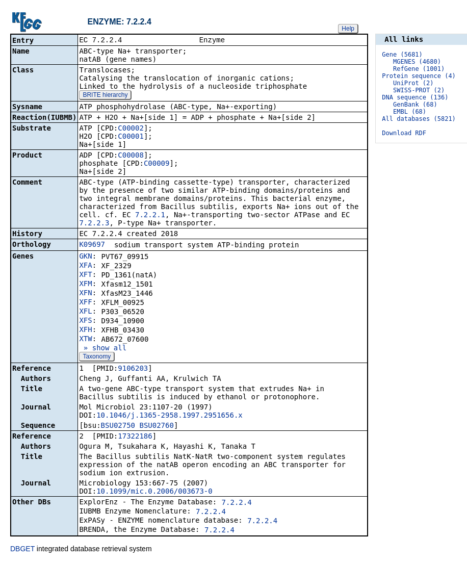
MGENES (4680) (417, 61)
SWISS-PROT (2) (419, 90)
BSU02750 (118, 426)
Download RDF (404, 133)
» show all (102, 349)
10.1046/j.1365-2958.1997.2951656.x (169, 416)
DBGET (22, 550)
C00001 (131, 137)
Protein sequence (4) (419, 76)
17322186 (135, 437)
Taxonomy (97, 357)
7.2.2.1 (150, 216)
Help (348, 28)
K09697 (92, 245)
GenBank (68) (415, 104)
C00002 (131, 129)
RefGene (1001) (419, 68)
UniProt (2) (413, 83)
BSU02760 (156, 426)
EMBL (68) (409, 111)
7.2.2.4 (237, 503)
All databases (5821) (419, 118)
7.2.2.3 (94, 224)
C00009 (157, 164)
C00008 (131, 156)
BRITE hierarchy (105, 95)
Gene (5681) (402, 54)
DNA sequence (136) (415, 97)
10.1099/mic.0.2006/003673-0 (154, 492)
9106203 (133, 369)
